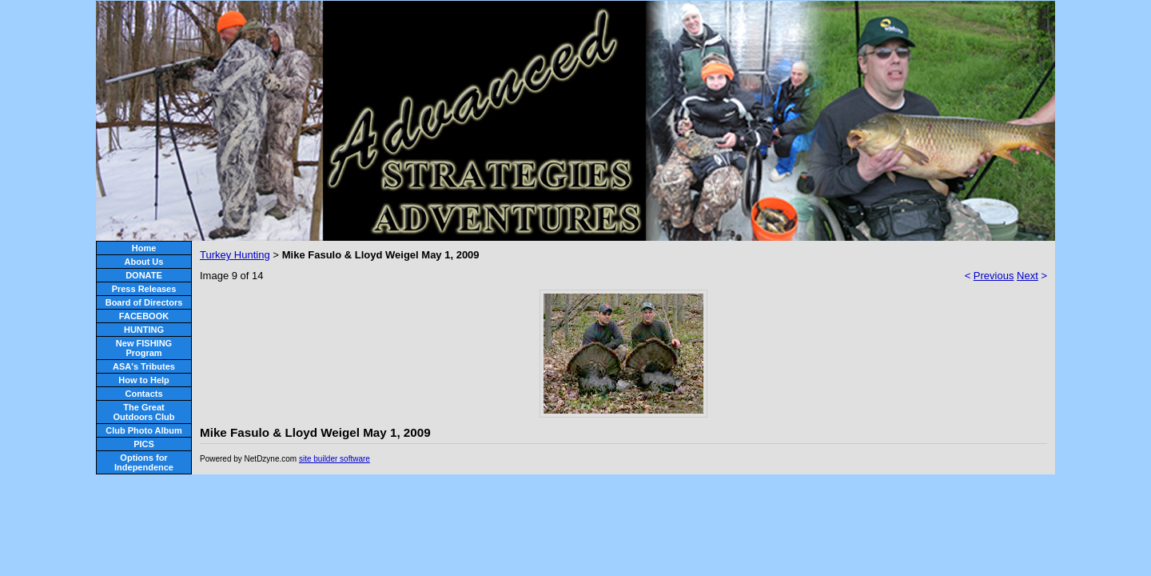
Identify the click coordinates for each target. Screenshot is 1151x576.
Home (144, 248)
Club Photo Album (144, 430)
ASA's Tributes (144, 366)
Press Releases (144, 289)
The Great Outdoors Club (144, 412)
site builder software (334, 458)
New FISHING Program (144, 348)
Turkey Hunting (235, 255)
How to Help (143, 380)
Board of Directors (144, 302)
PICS (143, 444)
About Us (144, 261)
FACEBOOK (144, 316)
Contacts (143, 393)
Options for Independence (143, 462)
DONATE (143, 275)
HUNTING (144, 329)
